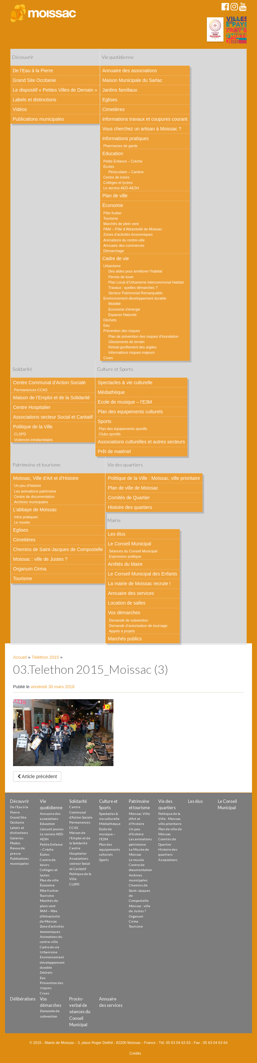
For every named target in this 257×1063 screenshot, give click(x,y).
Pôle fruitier (112, 213)
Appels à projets (122, 631)
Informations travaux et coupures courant (144, 119)
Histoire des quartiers (130, 507)
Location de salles (126, 603)
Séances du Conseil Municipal (133, 551)
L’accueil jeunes (52, 829)
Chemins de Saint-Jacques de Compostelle (58, 549)
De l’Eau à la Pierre (33, 70)
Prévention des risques (121, 331)
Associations (167, 860)
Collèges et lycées (118, 183)
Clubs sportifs (109, 434)
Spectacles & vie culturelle (125, 382)
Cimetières (113, 109)
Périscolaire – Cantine (126, 172)
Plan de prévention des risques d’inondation (143, 336)
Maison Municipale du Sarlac (132, 80)
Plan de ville (115, 195)
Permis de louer (121, 277)
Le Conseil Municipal (129, 543)
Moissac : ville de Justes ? (40, 559)
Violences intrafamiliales (33, 440)
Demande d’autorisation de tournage (138, 626)
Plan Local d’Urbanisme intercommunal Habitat (146, 282)
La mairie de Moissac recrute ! (139, 583)
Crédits (135, 1053)
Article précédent (37, 776)
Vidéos (20, 109)
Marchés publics (125, 638)
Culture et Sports (115, 369)
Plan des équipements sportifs (123, 429)
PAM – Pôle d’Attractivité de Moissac (132, 229)
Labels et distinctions (34, 99)
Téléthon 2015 (45, 657)
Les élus (116, 534)
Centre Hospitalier (32, 407)
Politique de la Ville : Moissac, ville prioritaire (154, 478)
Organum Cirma (30, 568)
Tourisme (110, 218)
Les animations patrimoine (35, 491)
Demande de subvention (128, 620)
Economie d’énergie (124, 309)
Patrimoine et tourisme (36, 464)
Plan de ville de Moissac (133, 488)
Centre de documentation (34, 497)
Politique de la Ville (33, 426)
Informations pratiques (125, 138)
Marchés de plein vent (121, 224)
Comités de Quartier (129, 497)
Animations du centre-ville (124, 240)
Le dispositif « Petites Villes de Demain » (55, 90)
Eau (106, 325)
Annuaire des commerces (123, 245)
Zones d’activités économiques (128, 234)
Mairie (114, 520)
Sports (104, 421)
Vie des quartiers (125, 464)
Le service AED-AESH (121, 188)
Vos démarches (124, 612)
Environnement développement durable (134, 298)
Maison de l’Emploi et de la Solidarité (51, 397)
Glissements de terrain (126, 342)
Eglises (109, 99)
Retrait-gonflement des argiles (132, 347)
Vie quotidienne (118, 57)
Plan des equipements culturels (130, 411)
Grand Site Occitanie (34, 80)
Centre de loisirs (116, 177)
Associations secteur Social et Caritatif (53, 417)
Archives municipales (31, 502)
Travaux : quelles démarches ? (133, 288)
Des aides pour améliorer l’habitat (135, 271)
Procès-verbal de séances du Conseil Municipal (79, 1011)
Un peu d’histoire (27, 486)
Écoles (108, 167)
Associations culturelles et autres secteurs (141, 441)
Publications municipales (38, 119)
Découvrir (22, 57)
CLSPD (20, 434)
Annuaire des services (131, 593)
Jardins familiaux (119, 90)
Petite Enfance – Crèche (123, 161)
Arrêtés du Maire (125, 564)
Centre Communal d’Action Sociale (49, 382)
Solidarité (22, 369)
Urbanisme (112, 266)
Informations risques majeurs (131, 352)
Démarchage (113, 251)
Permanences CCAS (31, 390)
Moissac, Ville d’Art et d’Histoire (46, 478)
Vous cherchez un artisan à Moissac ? (141, 128)
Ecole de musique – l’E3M (125, 402)
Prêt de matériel (114, 451)
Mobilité (114, 304)
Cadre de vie (115, 258)
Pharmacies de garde (120, 146)
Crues (108, 358)
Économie (112, 205)
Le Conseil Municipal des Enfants (142, 573)
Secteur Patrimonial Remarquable (135, 293)
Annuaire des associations (129, 70)
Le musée (22, 522)
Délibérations (22, 998)
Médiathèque (111, 392)
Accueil (20, 657)
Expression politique (125, 556)
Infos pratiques (26, 517)
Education (112, 153)
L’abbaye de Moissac (35, 509)
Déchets (110, 320)
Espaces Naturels (122, 315)
